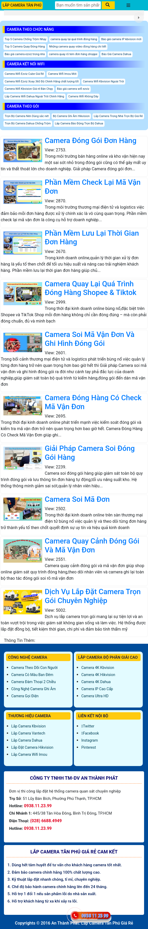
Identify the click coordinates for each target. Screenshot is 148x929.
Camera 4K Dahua (96, 682)
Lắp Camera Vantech (28, 733)
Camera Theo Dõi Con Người (34, 668)
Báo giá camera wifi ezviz (73, 89)
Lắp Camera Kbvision (28, 726)
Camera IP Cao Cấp (97, 689)
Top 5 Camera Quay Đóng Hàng (25, 46)
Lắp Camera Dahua (26, 740)
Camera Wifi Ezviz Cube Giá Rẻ (24, 74)
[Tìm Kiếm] (78, 5)
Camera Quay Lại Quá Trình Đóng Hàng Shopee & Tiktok (90, 288)
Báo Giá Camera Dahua (116, 54)
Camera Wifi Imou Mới (62, 74)
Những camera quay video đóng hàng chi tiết (77, 46)
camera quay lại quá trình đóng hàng (74, 39)
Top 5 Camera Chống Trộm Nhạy (25, 39)
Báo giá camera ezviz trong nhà (25, 54)
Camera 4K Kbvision (97, 668)
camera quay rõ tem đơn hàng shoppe (73, 54)
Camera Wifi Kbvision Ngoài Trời (103, 81)
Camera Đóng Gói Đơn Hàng (90, 140)
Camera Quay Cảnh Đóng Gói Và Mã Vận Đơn (92, 545)
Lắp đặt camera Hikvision (32, 747)
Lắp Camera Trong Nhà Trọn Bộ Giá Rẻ (118, 116)
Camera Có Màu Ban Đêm (32, 675)
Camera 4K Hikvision (98, 675)
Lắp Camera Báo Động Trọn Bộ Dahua (79, 123)
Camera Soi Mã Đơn (77, 499)
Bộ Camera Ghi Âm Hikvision (71, 116)
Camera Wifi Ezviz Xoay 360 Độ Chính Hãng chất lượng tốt (42, 81)
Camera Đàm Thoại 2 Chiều (33, 682)
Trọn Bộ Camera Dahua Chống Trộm (28, 123)
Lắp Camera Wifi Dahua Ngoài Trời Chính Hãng (34, 96)
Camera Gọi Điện (25, 696)
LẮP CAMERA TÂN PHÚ (22, 5)
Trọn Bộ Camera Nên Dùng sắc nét (27, 116)
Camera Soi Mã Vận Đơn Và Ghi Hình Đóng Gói (90, 339)
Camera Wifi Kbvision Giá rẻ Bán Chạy (29, 89)
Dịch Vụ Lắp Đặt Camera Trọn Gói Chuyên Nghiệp (93, 596)
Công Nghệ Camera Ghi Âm (33, 689)
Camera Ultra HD (94, 696)
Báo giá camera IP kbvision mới (121, 39)
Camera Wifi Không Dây (83, 96)
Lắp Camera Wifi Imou (29, 754)
